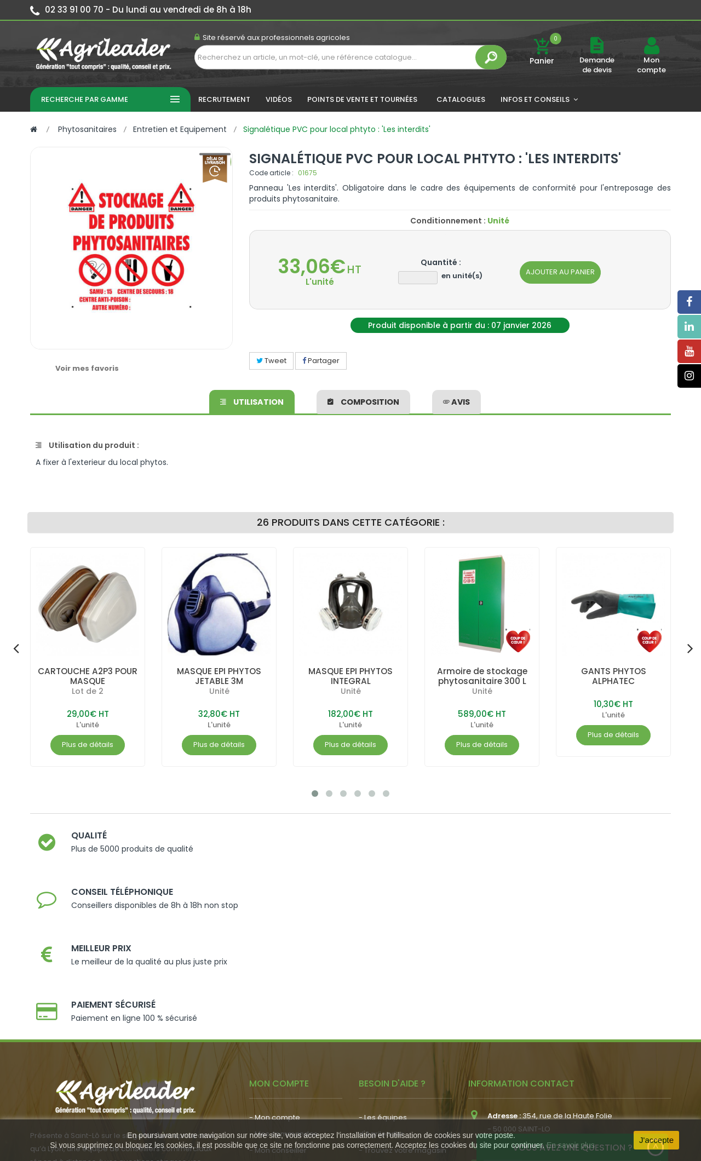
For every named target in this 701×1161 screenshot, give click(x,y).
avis (456, 400)
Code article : (271, 172)
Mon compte (651, 65)
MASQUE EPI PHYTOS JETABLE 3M (219, 676)
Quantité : (441, 262)
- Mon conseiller (278, 996)
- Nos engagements (395, 1012)
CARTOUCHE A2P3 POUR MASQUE (87, 676)
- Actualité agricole (283, 1040)
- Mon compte (274, 963)
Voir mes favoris (87, 368)
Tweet (271, 360)
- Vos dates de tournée (290, 1012)
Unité (219, 691)
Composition (363, 400)
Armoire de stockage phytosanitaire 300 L (482, 676)
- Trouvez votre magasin (402, 996)
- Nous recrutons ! (281, 1056)
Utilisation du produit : (87, 445)
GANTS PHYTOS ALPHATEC (613, 676)
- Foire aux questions (396, 1029)
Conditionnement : (448, 221)
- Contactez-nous (391, 1045)
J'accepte (656, 1140)
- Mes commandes (283, 979)
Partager (321, 360)
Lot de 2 (88, 691)
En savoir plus (571, 1145)
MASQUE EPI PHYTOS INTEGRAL (350, 676)
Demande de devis (596, 65)
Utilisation (252, 400)
